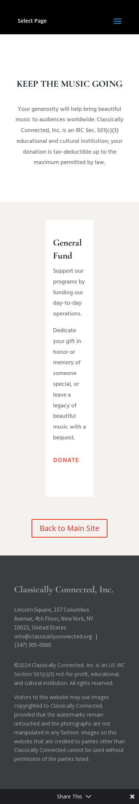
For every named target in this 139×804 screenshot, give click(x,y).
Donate (66, 460)
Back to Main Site (69, 528)
